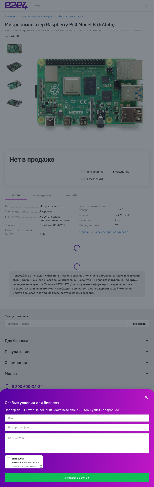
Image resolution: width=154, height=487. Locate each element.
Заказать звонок (77, 477)
